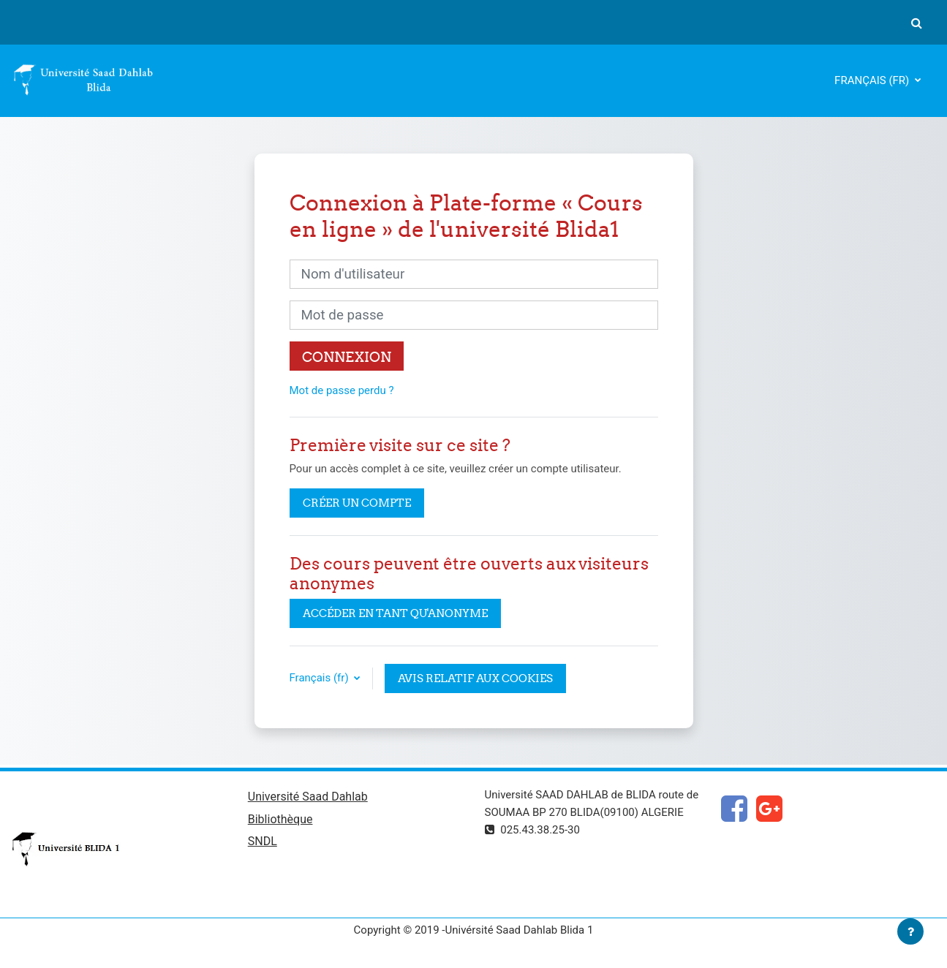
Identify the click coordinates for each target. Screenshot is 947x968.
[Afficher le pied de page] (910, 931)
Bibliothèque (280, 819)
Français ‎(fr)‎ (873, 80)
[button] (916, 22)
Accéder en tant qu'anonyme (395, 613)
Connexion (346, 357)
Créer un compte (357, 503)
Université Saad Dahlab (308, 796)
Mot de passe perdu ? (342, 390)
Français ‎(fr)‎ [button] (321, 677)
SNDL (262, 841)
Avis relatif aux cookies (475, 678)
